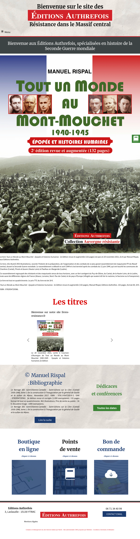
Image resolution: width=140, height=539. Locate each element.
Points (70, 442)
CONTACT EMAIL (114, 514)
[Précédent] (28, 340)
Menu (7, 32)
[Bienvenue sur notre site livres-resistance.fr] (50, 336)
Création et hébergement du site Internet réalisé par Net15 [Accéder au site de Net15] (44, 529)
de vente (70, 449)
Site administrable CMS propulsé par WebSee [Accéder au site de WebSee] (77, 529)
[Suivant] (112, 340)
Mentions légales (31, 521)
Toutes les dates (107, 408)
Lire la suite (45, 420)
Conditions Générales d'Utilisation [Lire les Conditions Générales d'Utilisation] (103, 529)
